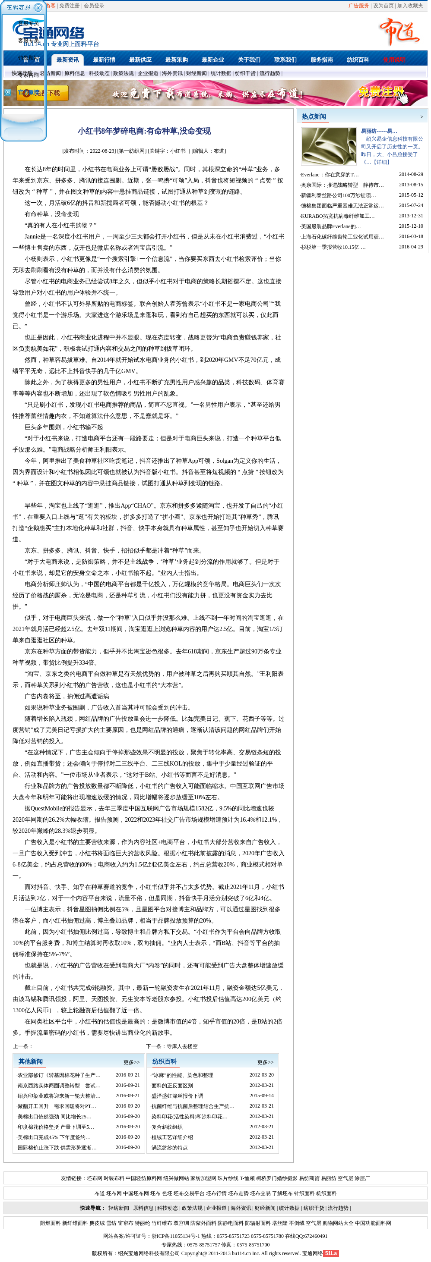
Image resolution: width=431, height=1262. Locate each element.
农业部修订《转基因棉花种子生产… (59, 1075)
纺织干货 (245, 73)
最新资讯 (68, 60)
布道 (100, 1193)
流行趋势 (270, 73)
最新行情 (104, 60)
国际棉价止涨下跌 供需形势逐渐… (57, 1148)
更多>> (132, 1062)
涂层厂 (361, 1178)
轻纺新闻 (50, 73)
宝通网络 (312, 1253)
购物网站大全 (337, 1223)
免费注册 (69, 6)
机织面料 (326, 1193)
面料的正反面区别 (172, 1086)
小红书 (178, 151)
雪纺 (111, 1223)
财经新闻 (196, 73)
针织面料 (304, 1193)
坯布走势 (238, 1193)
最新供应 (140, 60)
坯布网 (94, 1178)
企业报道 (148, 73)
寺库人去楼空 (182, 1046)
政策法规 (123, 73)
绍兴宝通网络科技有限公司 (149, 1253)
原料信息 (74, 73)
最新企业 (213, 60)
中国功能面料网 (372, 1223)
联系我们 (285, 60)
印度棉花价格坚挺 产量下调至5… (56, 1127)
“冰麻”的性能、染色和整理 (182, 1075)
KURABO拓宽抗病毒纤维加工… (338, 216)
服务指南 (322, 60)
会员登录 (94, 6)
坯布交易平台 (189, 1193)
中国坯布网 (136, 1193)
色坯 (167, 1193)
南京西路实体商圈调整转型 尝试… (59, 1086)
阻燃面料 (50, 1223)
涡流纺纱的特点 (170, 1148)
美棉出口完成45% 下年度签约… (54, 1137)
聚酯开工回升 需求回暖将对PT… (57, 1106)
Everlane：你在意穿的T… (330, 175)
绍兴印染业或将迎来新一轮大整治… (59, 1096)
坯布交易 (260, 1193)
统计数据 (221, 73)
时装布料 (114, 1178)
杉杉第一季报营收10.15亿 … (333, 247)
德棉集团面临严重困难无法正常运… (342, 206)
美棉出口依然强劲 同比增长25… (55, 1117)
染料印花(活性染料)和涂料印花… (190, 1117)
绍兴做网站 (176, 1178)
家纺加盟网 (203, 1178)
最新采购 (176, 60)
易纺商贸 (309, 1178)
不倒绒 (296, 1223)
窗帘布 (125, 1223)
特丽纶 (141, 1223)
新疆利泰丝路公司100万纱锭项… (338, 195)
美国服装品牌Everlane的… (331, 226)
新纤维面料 (74, 1223)
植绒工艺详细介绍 (172, 1137)
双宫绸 (180, 1223)
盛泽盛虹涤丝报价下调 (177, 1096)
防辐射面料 (257, 1223)
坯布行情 (216, 1193)
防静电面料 (230, 1223)
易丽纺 (328, 1178)
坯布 (155, 1193)
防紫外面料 (202, 1223)
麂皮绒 (96, 1223)
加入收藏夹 (410, 6)
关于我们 (249, 60)
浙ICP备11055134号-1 (176, 1236)
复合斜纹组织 (167, 1127)
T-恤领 (247, 1178)
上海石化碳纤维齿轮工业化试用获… (342, 237)
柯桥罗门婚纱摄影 (277, 1178)
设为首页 (383, 6)
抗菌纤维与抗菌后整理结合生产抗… (193, 1106)
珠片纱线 (228, 1178)
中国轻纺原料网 (144, 1178)
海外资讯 (172, 73)
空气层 (344, 1178)
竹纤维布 (161, 1223)
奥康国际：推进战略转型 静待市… (342, 185)
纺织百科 (358, 60)
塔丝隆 (279, 1223)
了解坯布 (282, 1193)
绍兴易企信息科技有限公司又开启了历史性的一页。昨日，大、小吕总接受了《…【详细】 (392, 146)
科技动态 (99, 73)
